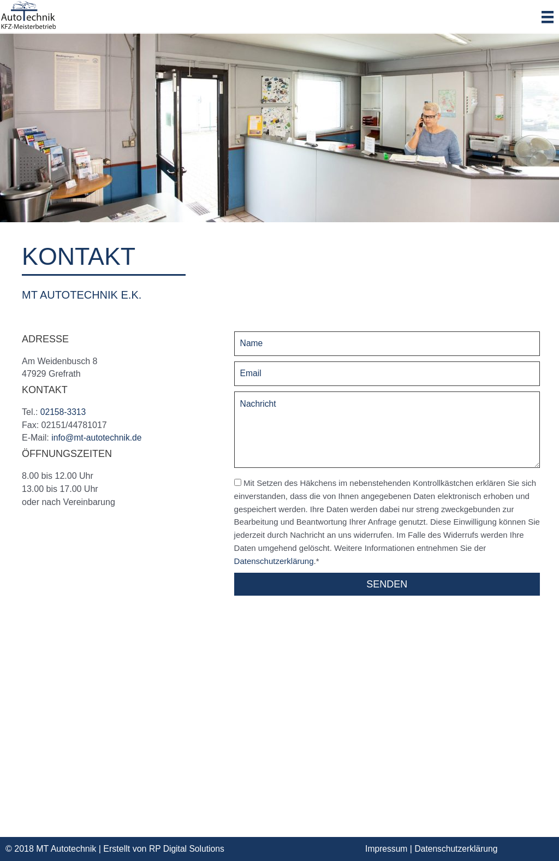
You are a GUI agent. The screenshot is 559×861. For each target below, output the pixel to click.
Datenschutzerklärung (274, 561)
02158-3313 (63, 412)
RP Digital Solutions (187, 848)
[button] (387, 584)
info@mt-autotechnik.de (97, 437)
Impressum (386, 848)
